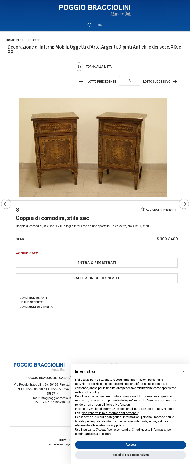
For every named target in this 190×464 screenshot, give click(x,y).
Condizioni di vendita (36, 307)
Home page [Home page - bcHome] (15, 40)
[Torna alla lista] (94, 66)
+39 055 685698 (32, 389)
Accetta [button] (131, 444)
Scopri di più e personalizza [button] (131, 455)
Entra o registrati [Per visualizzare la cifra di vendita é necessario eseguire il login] (96, 263)
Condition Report (33, 298)
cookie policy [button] (90, 392)
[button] (184, 372)
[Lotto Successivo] (162, 81)
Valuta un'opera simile (96, 278)
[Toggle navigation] (100, 25)
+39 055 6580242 (58, 389)
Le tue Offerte (31, 302)
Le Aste (34, 40)
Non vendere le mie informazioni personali (110, 413)
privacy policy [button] (115, 425)
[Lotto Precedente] (96, 81)
